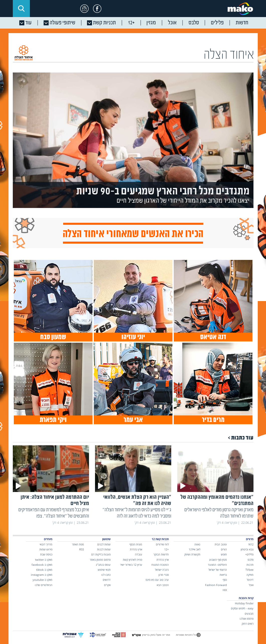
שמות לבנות (104, 549)
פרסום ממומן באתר (100, 559)
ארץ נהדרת (162, 559)
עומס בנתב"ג (103, 564)
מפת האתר (78, 544)
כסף (225, 580)
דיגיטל (250, 580)
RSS (81, 549)
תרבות (249, 564)
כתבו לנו (106, 575)
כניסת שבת (46, 554)
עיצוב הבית (221, 544)
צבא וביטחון (247, 549)
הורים (224, 549)
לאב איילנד (194, 549)
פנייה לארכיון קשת (132, 559)
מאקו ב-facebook (42, 564)
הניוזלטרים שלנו (43, 585)
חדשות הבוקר (161, 554)
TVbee (249, 569)
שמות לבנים (104, 544)
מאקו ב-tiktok (44, 569)
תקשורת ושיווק (192, 554)
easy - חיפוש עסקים (242, 608)
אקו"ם (107, 585)
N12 (250, 544)
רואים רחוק (247, 623)
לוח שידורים (162, 544)
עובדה (138, 554)
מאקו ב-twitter (43, 559)
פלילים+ (249, 554)
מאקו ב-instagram (41, 575)
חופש (224, 554)
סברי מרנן (163, 575)
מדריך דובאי (46, 544)
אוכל (251, 585)
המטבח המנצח (160, 564)
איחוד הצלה (229, 55)
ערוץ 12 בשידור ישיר (131, 564)
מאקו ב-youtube (42, 580)
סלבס (250, 559)
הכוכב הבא (163, 585)
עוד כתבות (242, 437)
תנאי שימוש (104, 569)
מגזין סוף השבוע (218, 559)
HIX (225, 590)
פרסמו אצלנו (246, 618)
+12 (166, 549)
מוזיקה (249, 575)
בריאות (223, 575)
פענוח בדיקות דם (101, 554)
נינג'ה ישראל (162, 569)
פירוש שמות (45, 549)
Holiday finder (244, 603)
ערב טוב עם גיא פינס (157, 580)
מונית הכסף (135, 544)
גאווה (197, 544)
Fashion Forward (216, 585)
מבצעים (249, 613)
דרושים (107, 580)
